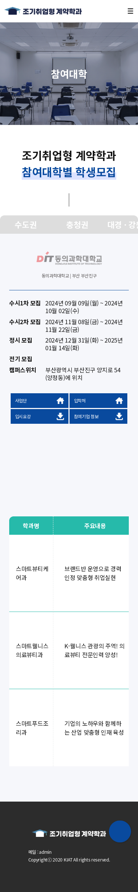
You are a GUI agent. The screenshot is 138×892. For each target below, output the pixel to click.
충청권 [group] (77, 224)
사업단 (39, 400)
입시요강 (39, 416)
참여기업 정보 (98, 416)
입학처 (98, 400)
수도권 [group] (25, 224)
